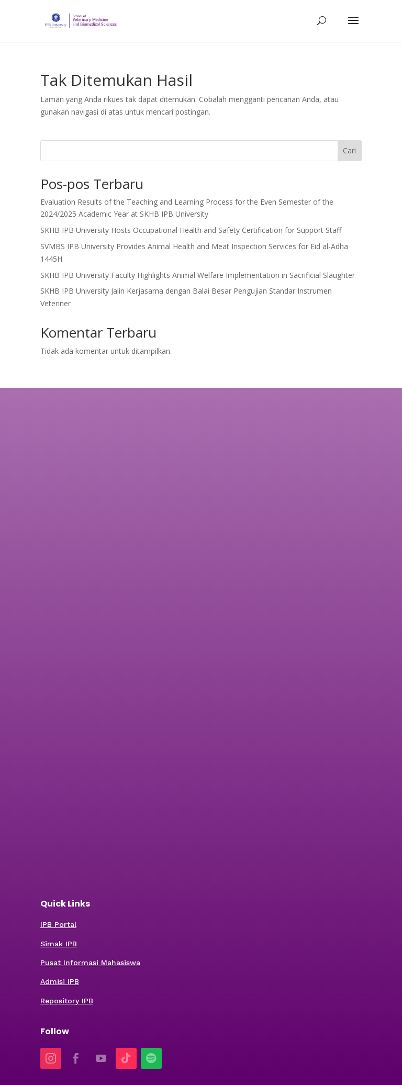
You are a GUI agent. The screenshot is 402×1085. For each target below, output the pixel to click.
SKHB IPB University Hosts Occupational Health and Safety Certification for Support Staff (190, 230)
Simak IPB (58, 943)
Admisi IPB (59, 981)
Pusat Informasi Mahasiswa (90, 962)
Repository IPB (66, 1001)
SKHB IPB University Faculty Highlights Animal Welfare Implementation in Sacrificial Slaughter (197, 275)
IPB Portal (58, 924)
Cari (349, 150)
